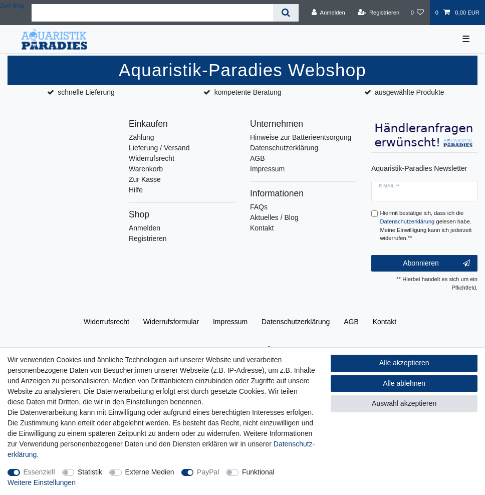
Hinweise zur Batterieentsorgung (300, 137)
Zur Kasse (145, 179)
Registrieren (147, 238)
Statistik (90, 472)
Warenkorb (146, 169)
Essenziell (39, 472)
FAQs (259, 207)
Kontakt (262, 228)
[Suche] (286, 13)
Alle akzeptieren (404, 363)
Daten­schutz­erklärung (296, 322)
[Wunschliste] (417, 12)
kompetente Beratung (248, 92)
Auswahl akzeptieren (404, 403)
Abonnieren (436, 263)
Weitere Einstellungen (42, 482)
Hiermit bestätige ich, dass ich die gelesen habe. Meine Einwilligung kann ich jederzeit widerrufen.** (426, 225)
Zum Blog (12, 6)
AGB (257, 158)
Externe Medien (149, 472)
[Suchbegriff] (152, 13)
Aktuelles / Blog (274, 217)
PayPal (208, 472)
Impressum (267, 169)
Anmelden (144, 228)
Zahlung (141, 137)
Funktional (258, 472)
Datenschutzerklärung (284, 148)
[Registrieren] (378, 12)
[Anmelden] (328, 12)
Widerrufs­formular (171, 322)
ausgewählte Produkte (409, 92)
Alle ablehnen (404, 383)
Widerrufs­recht (106, 322)
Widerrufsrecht (151, 158)
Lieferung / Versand (159, 148)
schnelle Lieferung (86, 92)
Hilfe (136, 190)
